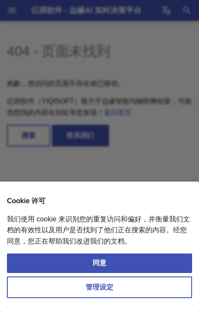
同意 (99, 262)
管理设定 (99, 287)
